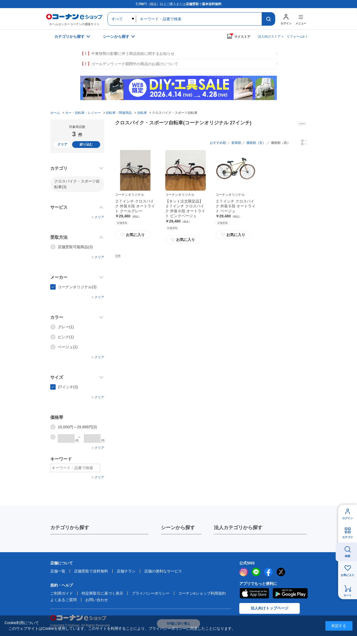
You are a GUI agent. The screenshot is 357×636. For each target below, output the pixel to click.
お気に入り (132, 235)
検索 (347, 556)
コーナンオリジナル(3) (77, 287)
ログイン (347, 518)
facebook (268, 572)
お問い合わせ (96, 600)
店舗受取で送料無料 (91, 571)
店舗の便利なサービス (163, 571)
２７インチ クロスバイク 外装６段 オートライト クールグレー (135, 206)
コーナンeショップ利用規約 (202, 593)
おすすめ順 (218, 143)
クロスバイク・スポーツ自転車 (77, 184)
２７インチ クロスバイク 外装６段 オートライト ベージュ (235, 206)
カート (347, 595)
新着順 (236, 143)
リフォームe (296, 36)
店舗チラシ (126, 571)
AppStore (254, 593)
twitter (281, 572)
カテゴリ (347, 537)
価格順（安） (256, 143)
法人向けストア (269, 36)
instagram (243, 572)
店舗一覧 (57, 571)
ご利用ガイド (61, 593)
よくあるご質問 (63, 600)
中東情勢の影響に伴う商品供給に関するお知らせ (127, 54)
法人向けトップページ (269, 608)
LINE (256, 572)
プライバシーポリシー (151, 593)
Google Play (290, 593)
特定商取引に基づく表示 (102, 593)
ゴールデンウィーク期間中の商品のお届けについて (129, 64)
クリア (62, 144)
